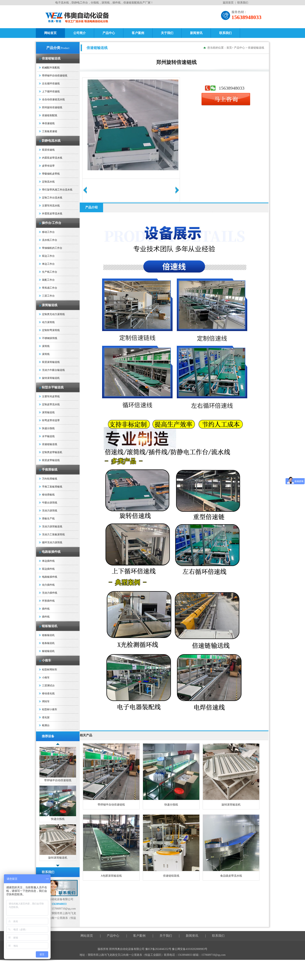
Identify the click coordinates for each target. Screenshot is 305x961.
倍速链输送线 (51, 58)
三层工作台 (48, 295)
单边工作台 (48, 263)
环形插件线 (48, 600)
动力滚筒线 (48, 322)
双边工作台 (48, 255)
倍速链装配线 (49, 115)
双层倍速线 (48, 149)
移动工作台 (48, 232)
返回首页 (228, 2)
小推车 (46, 660)
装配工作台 (48, 279)
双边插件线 (48, 568)
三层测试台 (48, 685)
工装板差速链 (49, 131)
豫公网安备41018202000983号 (189, 949)
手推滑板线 (49, 469)
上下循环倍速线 (51, 91)
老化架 (46, 717)
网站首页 (50, 33)
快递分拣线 (48, 428)
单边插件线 (48, 560)
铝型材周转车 (49, 669)
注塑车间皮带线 (51, 396)
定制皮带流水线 (51, 404)
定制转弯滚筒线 (51, 330)
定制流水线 (48, 181)
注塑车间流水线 (51, 205)
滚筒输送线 (49, 305)
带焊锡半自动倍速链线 (54, 75)
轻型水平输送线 (53, 387)
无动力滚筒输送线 (52, 526)
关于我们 (167, 33)
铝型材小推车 (49, 709)
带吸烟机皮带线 (51, 173)
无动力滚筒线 (49, 510)
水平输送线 (48, 436)
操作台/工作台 (51, 223)
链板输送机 (49, 626)
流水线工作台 (49, 240)
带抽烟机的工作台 (52, 247)
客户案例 (138, 33)
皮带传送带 (48, 165)
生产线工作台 (49, 271)
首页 (229, 47)
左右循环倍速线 (51, 83)
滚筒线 (46, 346)
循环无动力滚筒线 (52, 542)
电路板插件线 (51, 551)
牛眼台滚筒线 (49, 502)
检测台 (46, 725)
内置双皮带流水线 (52, 157)
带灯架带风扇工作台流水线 (57, 189)
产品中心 (109, 33)
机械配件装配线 (51, 67)
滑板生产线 (48, 518)
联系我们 (242, 2)
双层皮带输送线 (51, 460)
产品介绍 (91, 207)
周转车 (46, 701)
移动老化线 (48, 693)
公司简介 (79, 33)
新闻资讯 (196, 33)
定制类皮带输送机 (52, 452)
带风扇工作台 (49, 287)
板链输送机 (48, 651)
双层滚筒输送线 (51, 362)
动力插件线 (48, 584)
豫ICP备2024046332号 (158, 949)
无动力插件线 (49, 592)
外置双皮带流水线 (52, 213)
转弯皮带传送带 (51, 420)
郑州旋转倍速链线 (52, 107)
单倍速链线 (48, 123)
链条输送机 (48, 643)
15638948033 (232, 88)
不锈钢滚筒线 (49, 338)
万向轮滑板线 (49, 478)
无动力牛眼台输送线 (53, 370)
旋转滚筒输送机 (51, 378)
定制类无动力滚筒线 (53, 314)
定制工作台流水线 (52, 197)
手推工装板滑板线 (52, 486)
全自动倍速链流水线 (53, 99)
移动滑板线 (48, 494)
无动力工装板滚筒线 (53, 534)
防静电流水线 (51, 140)
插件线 (46, 608)
